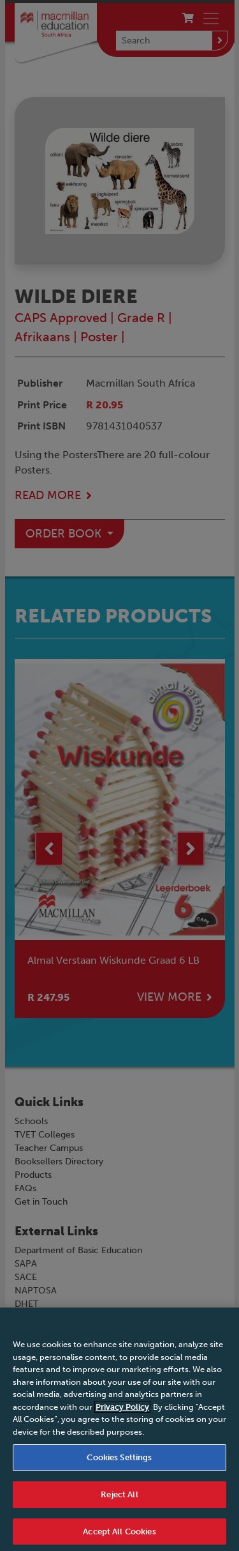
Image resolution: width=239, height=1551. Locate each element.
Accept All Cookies (119, 1536)
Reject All (119, 1499)
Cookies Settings (119, 1462)
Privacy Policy (122, 1412)
